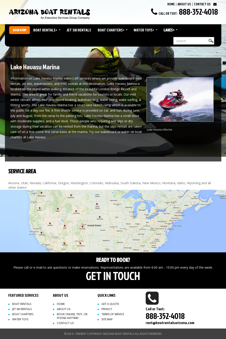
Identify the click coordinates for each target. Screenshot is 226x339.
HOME (171, 4)
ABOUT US (184, 4)
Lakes (169, 30)
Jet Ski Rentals (78, 30)
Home (61, 304)
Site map (107, 319)
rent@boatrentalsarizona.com (170, 322)
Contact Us (65, 323)
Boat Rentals (45, 30)
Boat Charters (111, 30)
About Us (63, 309)
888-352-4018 (198, 11)
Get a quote (110, 304)
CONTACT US (202, 4)
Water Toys (144, 30)
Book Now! (19, 30)
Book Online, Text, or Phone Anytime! (72, 316)
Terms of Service (113, 314)
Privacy (107, 309)
